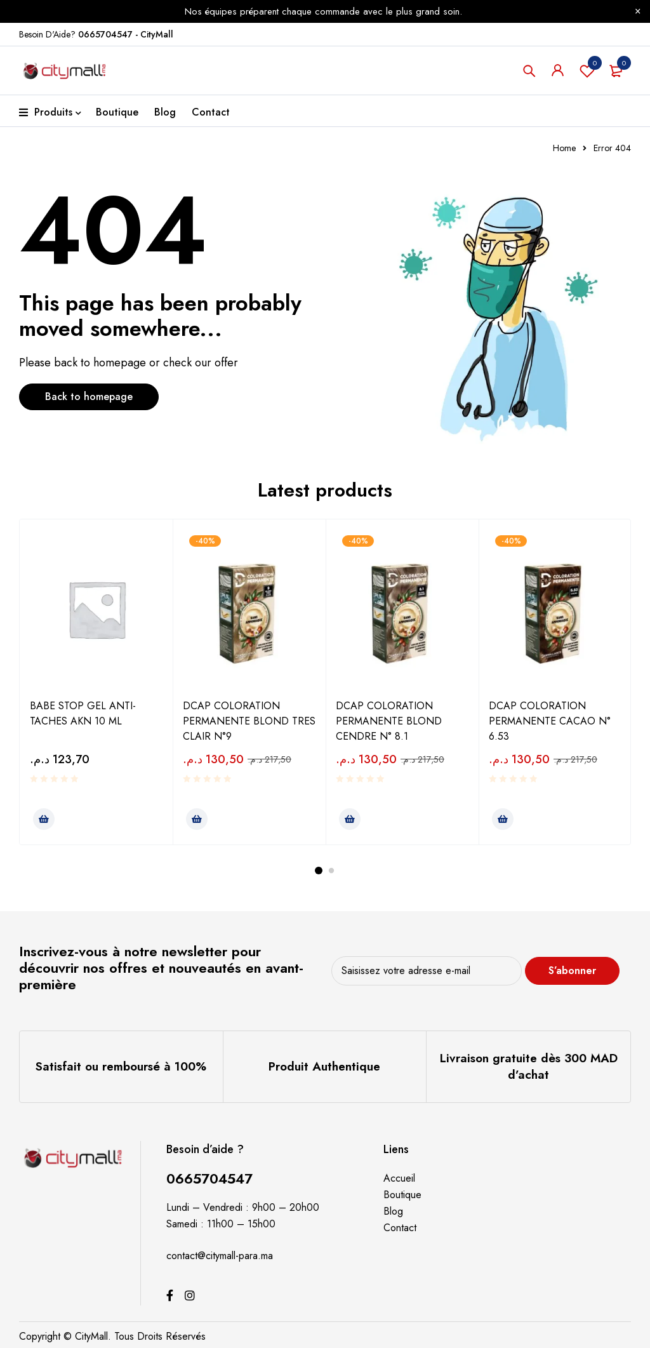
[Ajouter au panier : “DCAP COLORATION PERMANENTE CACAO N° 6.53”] (503, 819)
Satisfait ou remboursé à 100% (121, 1066)
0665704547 (209, 1178)
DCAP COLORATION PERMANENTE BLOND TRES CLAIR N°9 (249, 721)
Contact (399, 1227)
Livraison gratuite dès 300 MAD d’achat (529, 1066)
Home (564, 148)
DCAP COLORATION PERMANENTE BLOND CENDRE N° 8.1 (389, 721)
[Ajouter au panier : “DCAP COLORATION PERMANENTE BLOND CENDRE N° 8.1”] (350, 819)
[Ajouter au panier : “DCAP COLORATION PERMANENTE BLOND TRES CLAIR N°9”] (197, 819)
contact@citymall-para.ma (219, 1255)
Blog (393, 1211)
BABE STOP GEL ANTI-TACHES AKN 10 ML (83, 713)
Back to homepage (89, 396)
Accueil (399, 1178)
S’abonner (573, 970)
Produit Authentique (324, 1066)
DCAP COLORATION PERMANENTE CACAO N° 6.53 (550, 721)
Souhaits (587, 70)
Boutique (402, 1194)
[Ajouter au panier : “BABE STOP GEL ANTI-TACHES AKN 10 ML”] (44, 819)
